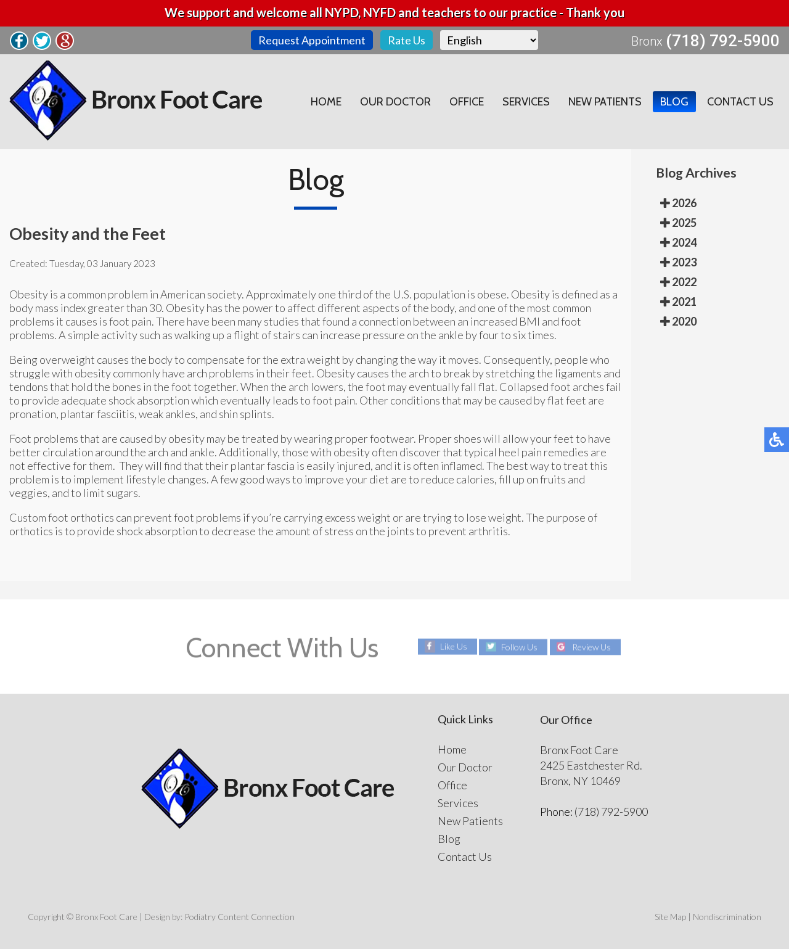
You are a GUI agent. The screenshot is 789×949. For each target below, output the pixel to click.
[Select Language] (489, 40)
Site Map (670, 916)
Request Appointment (312, 40)
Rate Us (406, 40)
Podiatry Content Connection (239, 916)
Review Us (591, 646)
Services (526, 102)
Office (466, 102)
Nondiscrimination (727, 916)
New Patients (605, 102)
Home (326, 102)
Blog (674, 102)
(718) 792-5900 (723, 41)
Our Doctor (395, 102)
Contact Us (740, 102)
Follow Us (519, 646)
